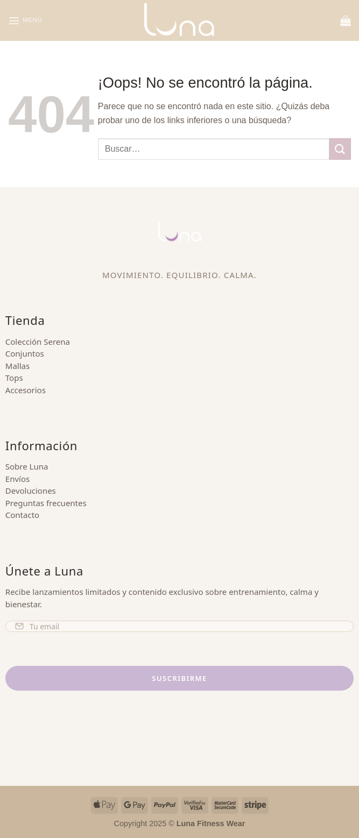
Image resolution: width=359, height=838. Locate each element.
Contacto (22, 514)
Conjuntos (24, 353)
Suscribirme (179, 678)
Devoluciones (30, 490)
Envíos (17, 478)
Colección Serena (37, 341)
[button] (27, 20)
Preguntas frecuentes (46, 503)
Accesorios (25, 390)
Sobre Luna (26, 466)
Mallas (17, 365)
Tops (14, 377)
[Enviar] (340, 148)
